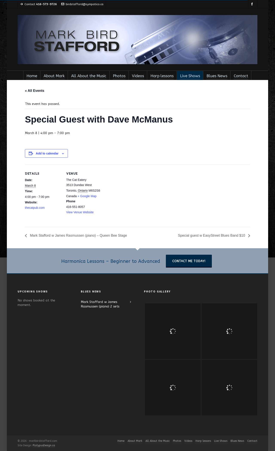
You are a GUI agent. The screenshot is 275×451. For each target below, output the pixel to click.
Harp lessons (203, 440)
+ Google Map (87, 196)
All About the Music (157, 440)
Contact (252, 440)
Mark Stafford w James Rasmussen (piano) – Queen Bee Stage (78, 235)
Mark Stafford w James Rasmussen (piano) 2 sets (100, 304)
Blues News (237, 440)
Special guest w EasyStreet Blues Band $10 (212, 235)
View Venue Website (80, 212)
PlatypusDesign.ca (44, 445)
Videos (188, 440)
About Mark (135, 440)
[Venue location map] (130, 194)
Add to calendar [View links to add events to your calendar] (47, 153)
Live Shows (220, 440)
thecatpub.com (35, 207)
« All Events (34, 90)
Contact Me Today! (188, 261)
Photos (177, 440)
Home (121, 440)
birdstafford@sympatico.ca (82, 4)
